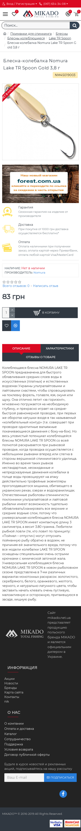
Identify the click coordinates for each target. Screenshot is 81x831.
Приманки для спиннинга (31, 34)
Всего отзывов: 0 (16, 286)
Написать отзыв (45, 286)
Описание (21, 348)
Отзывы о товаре (41, 357)
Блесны (62, 34)
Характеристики (60, 348)
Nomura (39, 272)
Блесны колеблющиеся (26, 38)
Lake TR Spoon (60, 38)
